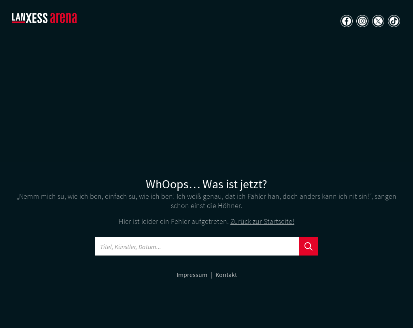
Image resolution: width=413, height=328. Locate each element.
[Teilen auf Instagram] (361, 22)
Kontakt (226, 274)
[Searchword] (197, 246)
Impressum (193, 274)
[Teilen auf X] (377, 22)
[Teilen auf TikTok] (393, 22)
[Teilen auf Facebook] (345, 22)
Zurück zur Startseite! (262, 221)
